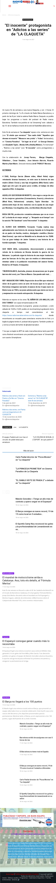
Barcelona (6, 697)
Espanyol (6, 637)
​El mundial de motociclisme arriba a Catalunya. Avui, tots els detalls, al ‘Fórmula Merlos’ (26, 580)
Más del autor (29, 451)
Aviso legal (10, 874)
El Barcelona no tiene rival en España (34, 752)
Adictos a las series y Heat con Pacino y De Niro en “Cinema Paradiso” (13, 398)
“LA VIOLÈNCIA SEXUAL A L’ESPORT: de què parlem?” (43, 438)
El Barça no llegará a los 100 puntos (22, 701)
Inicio (4, 15)
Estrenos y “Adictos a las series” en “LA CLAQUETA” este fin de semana (38, 398)
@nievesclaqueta (14, 15)
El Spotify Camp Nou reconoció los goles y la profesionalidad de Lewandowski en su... (34, 527)
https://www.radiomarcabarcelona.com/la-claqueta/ (22, 315)
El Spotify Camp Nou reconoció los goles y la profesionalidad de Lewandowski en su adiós (36, 796)
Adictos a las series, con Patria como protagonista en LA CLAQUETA (13, 412)
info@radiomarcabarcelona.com (28, 834)
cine (15, 427)
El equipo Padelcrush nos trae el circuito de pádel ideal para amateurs (15, 439)
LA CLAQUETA (23, 427)
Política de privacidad (23, 874)
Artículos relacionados (12, 451)
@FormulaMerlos (8, 573)
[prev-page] (3, 492)
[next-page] (7, 492)
